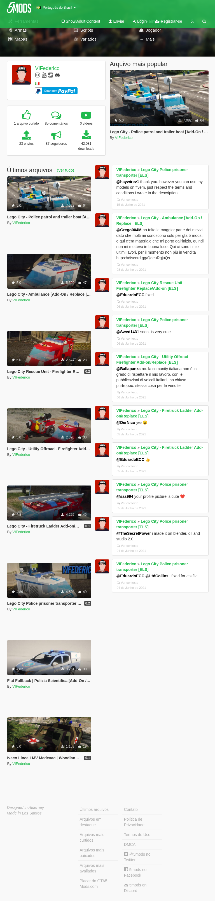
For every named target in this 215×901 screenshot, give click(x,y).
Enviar (117, 21)
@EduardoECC (130, 295)
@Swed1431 (127, 332)
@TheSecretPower (133, 533)
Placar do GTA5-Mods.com (94, 884)
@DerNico (125, 422)
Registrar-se (168, 21)
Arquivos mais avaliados (92, 868)
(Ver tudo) (65, 170)
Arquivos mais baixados (92, 853)
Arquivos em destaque (91, 822)
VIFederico (47, 68)
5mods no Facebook (135, 872)
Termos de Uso (137, 834)
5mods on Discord (135, 888)
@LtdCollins (156, 576)
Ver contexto (127, 199)
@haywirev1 (127, 181)
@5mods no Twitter (137, 857)
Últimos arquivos (94, 809)
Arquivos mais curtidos (92, 837)
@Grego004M (129, 230)
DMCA (129, 844)
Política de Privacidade (134, 822)
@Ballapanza (128, 369)
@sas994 (124, 496)
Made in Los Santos (24, 813)
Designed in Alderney (25, 807)
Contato (131, 809)
